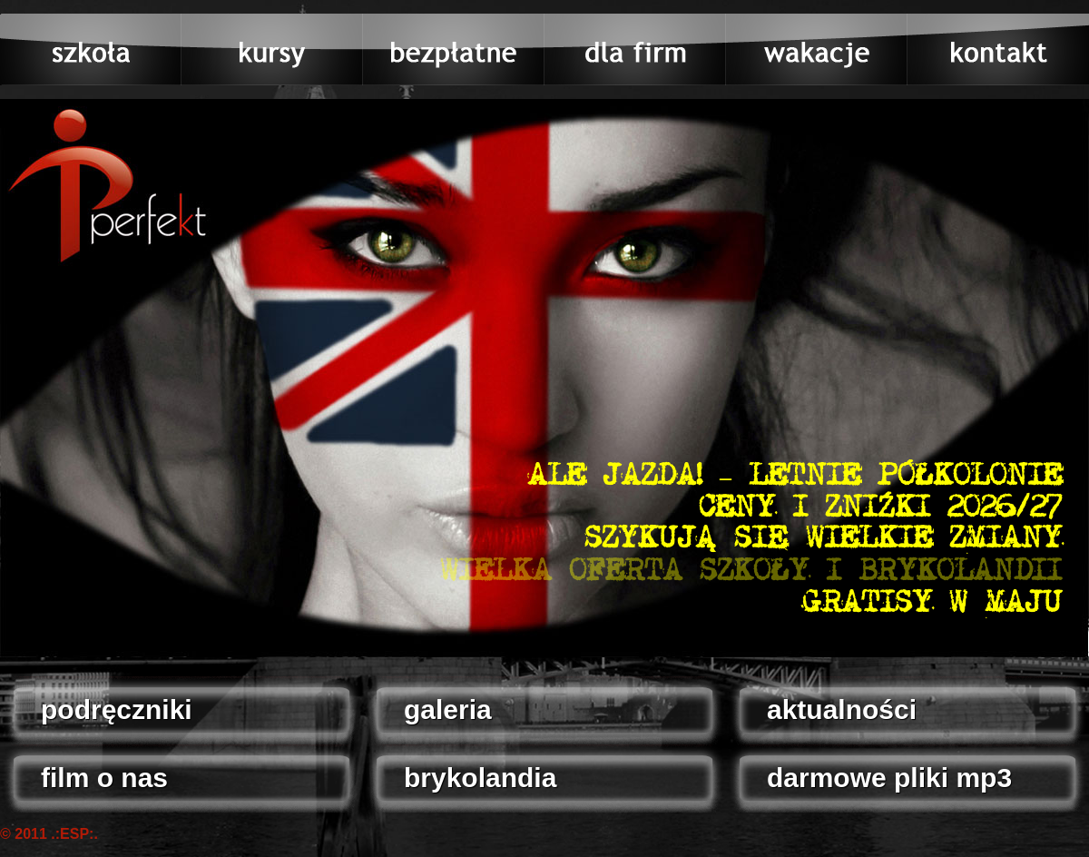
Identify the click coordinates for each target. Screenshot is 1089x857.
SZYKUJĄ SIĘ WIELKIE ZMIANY (823, 539)
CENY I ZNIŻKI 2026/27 (880, 508)
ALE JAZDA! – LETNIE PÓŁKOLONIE (794, 476)
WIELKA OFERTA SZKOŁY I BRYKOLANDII (751, 572)
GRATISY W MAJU (932, 603)
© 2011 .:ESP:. (49, 834)
